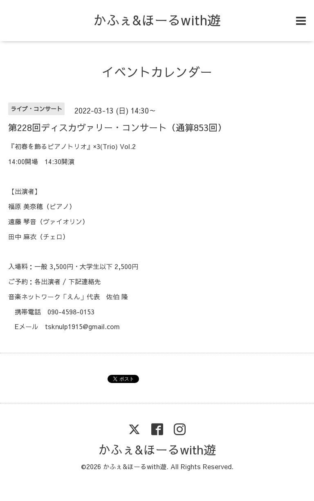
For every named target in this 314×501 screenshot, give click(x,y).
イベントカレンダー (157, 71)
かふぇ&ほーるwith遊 (156, 20)
